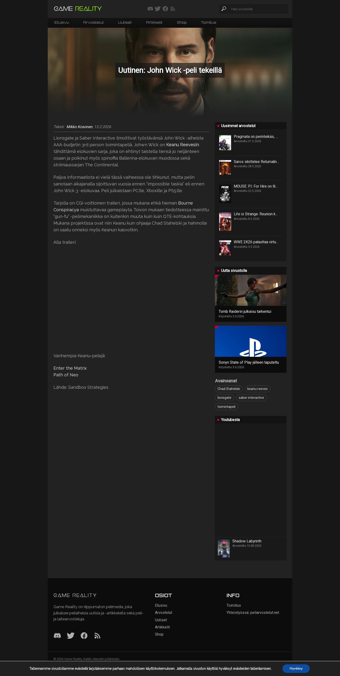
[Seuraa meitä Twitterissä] (158, 9)
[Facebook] (84, 636)
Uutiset (125, 22)
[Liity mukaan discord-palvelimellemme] (150, 9)
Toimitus (208, 22)
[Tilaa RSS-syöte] (173, 9)
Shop (181, 22)
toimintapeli (226, 407)
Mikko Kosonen (79, 127)
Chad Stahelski (229, 389)
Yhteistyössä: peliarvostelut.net (253, 612)
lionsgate (224, 398)
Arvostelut (93, 22)
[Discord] (57, 636)
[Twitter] (70, 636)
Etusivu (61, 22)
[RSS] (97, 636)
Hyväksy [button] (296, 668)
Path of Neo (65, 374)
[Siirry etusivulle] (78, 9)
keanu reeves (257, 389)
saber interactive (251, 398)
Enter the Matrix (70, 368)
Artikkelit (154, 22)
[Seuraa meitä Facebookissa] (165, 9)
